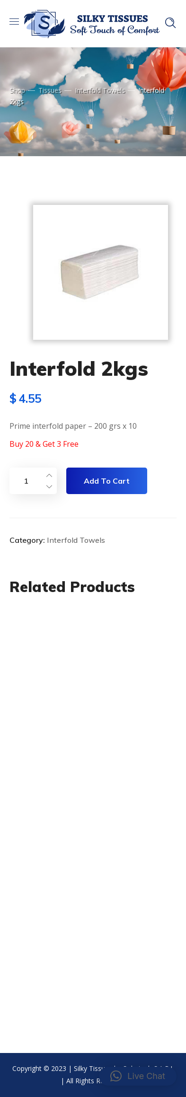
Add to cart (107, 481)
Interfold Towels (100, 90)
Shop (17, 90)
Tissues (50, 90)
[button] (138, 1076)
